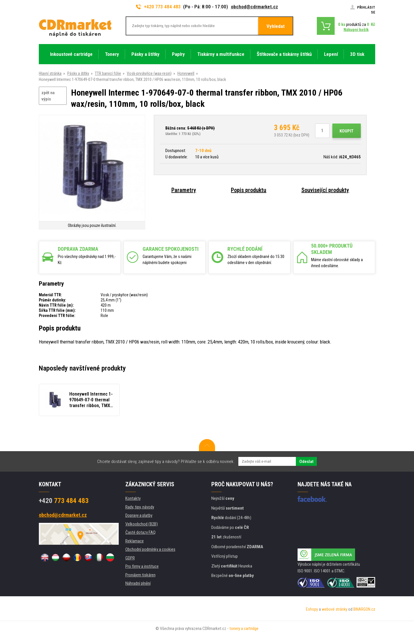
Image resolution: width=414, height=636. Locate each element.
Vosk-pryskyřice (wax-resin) (149, 73)
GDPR (130, 558)
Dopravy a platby (138, 515)
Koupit (347, 131)
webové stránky (334, 609)
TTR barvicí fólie (108, 73)
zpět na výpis (48, 96)
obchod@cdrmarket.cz (254, 7)
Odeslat (306, 461)
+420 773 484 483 (158, 7)
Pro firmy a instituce (142, 566)
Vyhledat (276, 26)
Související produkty (325, 190)
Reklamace (134, 541)
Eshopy (312, 609)
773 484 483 (64, 501)
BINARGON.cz (364, 609)
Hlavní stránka (50, 73)
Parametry (183, 190)
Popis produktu (248, 190)
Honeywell (185, 73)
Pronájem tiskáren (140, 575)
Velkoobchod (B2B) (141, 524)
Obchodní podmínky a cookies (150, 549)
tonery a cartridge (243, 628)
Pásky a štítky (78, 73)
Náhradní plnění (138, 583)
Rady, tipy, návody (139, 507)
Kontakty (133, 498)
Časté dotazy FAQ (140, 532)
